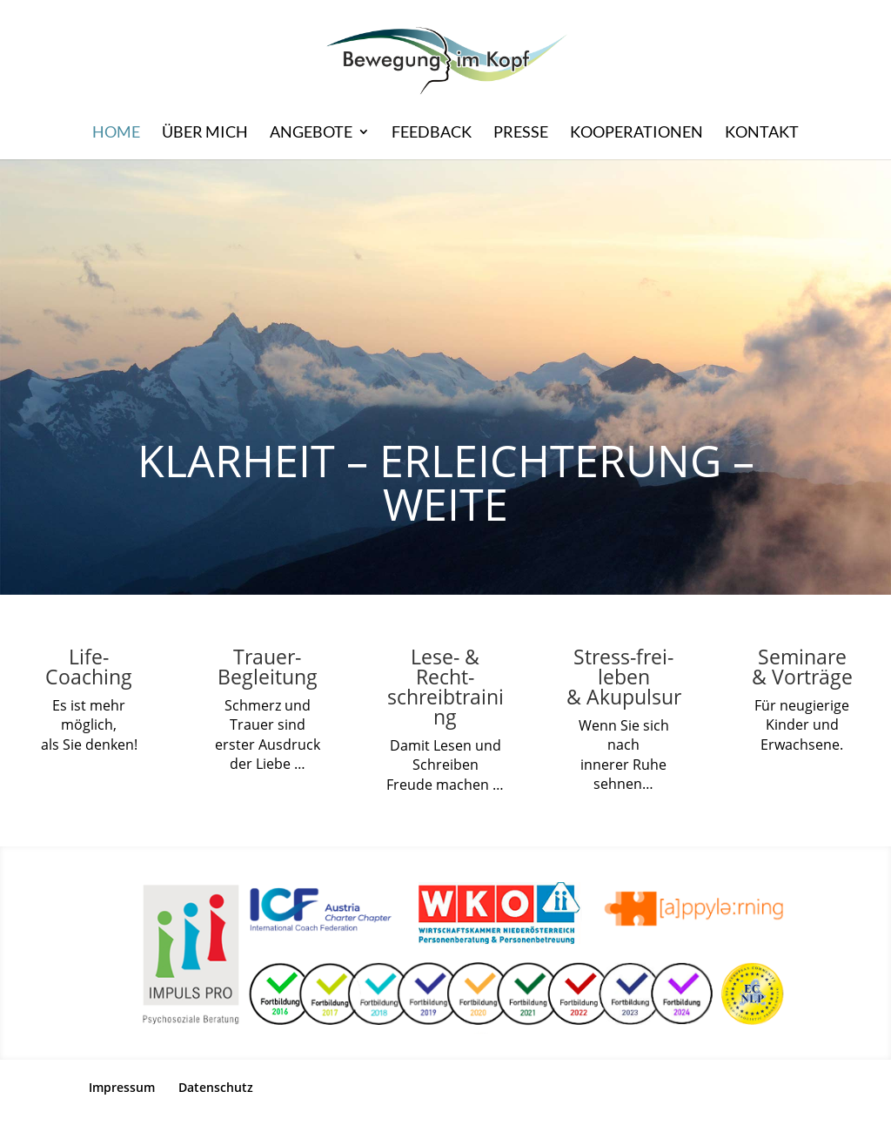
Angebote (311, 133)
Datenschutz (215, 1087)
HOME (116, 133)
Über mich (205, 133)
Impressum (122, 1087)
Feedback (432, 133)
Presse (520, 133)
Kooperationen (636, 133)
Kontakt (762, 133)
